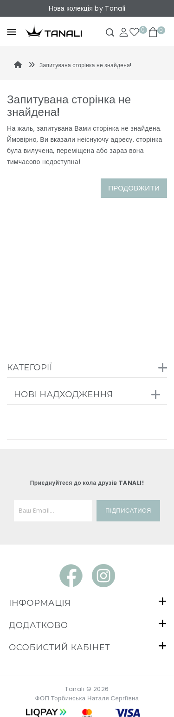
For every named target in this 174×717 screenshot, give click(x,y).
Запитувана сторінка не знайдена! (85, 65)
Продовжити (134, 188)
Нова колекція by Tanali (87, 8)
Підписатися (128, 510)
